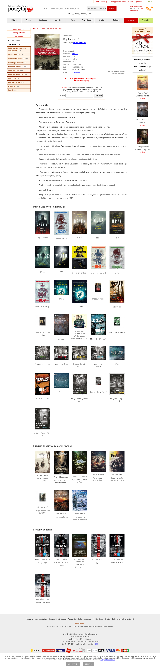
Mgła (98, 238)
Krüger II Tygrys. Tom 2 (117, 399)
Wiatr (61, 272)
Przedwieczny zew (142, 149)
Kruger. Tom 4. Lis (42, 364)
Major (117, 273)
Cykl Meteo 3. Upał (42, 398)
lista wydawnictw (19, 33)
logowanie (148, 1)
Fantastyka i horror (15, 63)
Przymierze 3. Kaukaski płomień (117, 479)
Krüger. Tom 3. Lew (61, 364)
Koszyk (52, 619)
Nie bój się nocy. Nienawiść (61, 563)
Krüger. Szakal (42, 238)
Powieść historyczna (16, 59)
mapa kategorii (18, 29)
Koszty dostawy (61, 619)
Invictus (61, 339)
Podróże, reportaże (15, 74)
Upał (117, 237)
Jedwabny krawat (42, 602)
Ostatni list (117, 307)
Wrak (98, 563)
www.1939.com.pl (42, 306)
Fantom (61, 299)
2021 (70, 626)
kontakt (131, 1)
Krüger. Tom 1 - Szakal (98, 365)
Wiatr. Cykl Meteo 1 (117, 332)
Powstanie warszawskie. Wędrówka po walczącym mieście (79, 335)
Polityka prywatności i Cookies (87, 619)
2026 (48, 626)
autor (83, 13)
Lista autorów (108, 626)
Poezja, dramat (14, 82)
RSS (96, 644)
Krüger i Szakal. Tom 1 (42, 434)
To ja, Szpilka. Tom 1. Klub (42, 333)
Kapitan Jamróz (61, 238)
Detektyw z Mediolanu (79, 566)
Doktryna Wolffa (142, 96)
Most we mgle (98, 299)
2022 (66, 626)
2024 (57, 626)
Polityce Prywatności (107, 660)
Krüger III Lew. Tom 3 (98, 392)
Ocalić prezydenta (79, 273)
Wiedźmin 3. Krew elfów (79, 481)
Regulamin (72, 619)
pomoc (139, 1)
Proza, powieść (14, 55)
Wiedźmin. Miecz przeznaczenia (61, 481)
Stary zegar (42, 562)
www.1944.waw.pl (98, 273)
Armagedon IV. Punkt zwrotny (42, 511)
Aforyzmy (12, 86)
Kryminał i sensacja (15, 67)
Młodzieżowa (13, 71)
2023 (62, 626)
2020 (75, 626)
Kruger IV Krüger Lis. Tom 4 (79, 399)
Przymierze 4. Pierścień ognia (98, 479)
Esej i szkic (12, 78)
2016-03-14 (76, 72)
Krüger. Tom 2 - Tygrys (79, 365)
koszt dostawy (101, 1)
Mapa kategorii (83, 626)
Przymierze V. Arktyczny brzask (80, 518)
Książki (11, 41)
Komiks (11, 90)
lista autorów (19, 36)
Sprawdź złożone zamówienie (142, 30)
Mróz (42, 272)
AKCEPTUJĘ (72, 664)
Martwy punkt (116, 563)
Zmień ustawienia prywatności (123, 619)
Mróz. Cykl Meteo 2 (98, 339)
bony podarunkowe (118, 1)
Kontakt (108, 619)
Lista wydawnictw (95, 626)
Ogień (79, 237)
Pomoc (101, 619)
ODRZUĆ (88, 664)
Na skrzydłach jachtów (42, 479)
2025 (53, 626)
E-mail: (62, 96)
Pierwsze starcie (61, 517)
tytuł (89, 13)
